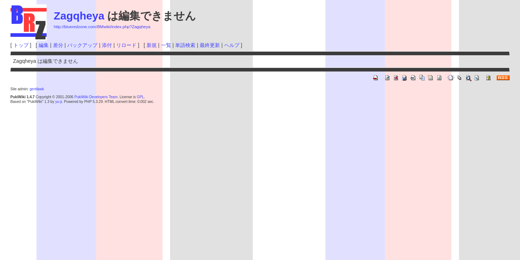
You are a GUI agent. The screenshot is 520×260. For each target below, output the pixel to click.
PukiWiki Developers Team (96, 97)
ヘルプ (231, 45)
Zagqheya (79, 16)
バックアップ (82, 45)
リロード (126, 45)
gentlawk (37, 89)
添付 (107, 45)
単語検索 (185, 45)
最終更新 (210, 45)
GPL (140, 97)
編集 (44, 45)
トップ (21, 45)
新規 (152, 45)
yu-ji (58, 102)
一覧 (166, 45)
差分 (58, 45)
